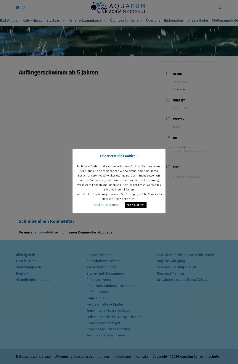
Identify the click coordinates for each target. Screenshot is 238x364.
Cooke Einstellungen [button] (107, 204)
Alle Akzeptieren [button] (135, 205)
